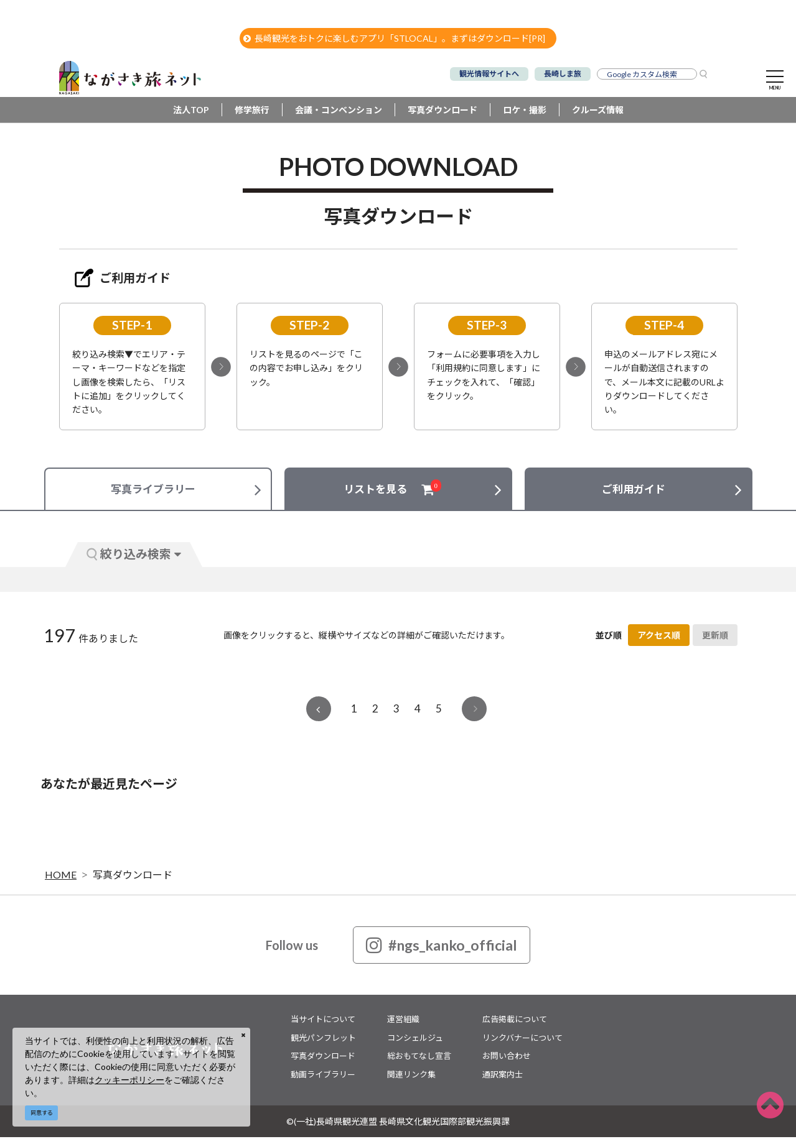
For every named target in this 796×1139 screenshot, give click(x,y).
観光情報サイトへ (489, 73)
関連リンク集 (411, 1076)
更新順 (715, 637)
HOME (61, 876)
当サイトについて (323, 1021)
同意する (41, 1112)
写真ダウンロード (442, 111)
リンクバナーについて (522, 1039)
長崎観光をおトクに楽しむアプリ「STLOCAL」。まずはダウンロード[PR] (394, 38)
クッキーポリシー (129, 1079)
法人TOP (191, 111)
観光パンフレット (323, 1039)
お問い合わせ (506, 1058)
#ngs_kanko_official (441, 947)
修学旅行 (252, 111)
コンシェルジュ (415, 1039)
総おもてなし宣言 (419, 1058)
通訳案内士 (502, 1076)
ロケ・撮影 (524, 111)
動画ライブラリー (323, 1076)
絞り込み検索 (134, 555)
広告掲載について (514, 1021)
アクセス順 (658, 637)
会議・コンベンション (338, 111)
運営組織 (403, 1021)
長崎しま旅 (562, 73)
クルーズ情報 (598, 111)
